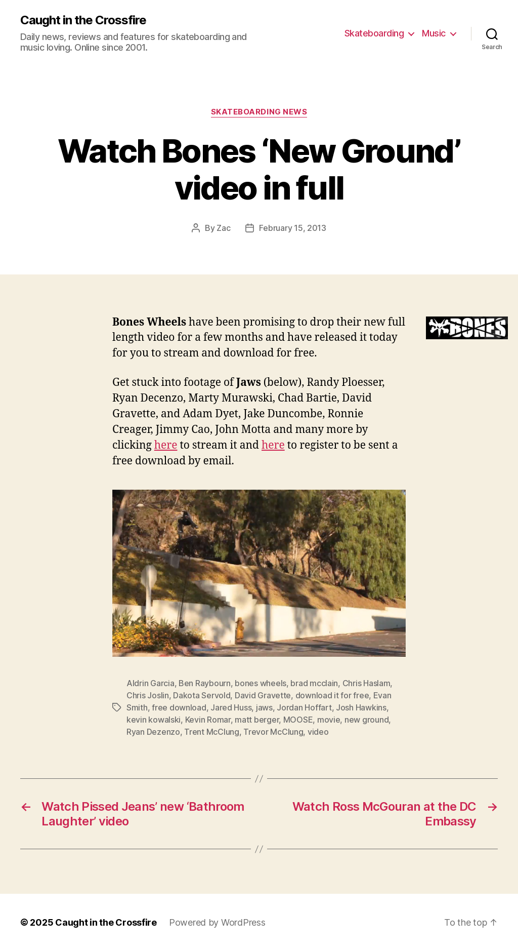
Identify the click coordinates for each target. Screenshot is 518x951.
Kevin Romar (208, 720)
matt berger (257, 720)
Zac (223, 228)
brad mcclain (314, 683)
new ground (366, 720)
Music (434, 33)
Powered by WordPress (217, 922)
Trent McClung (211, 732)
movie (328, 720)
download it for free (332, 695)
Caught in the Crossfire (83, 20)
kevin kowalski (153, 720)
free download (179, 707)
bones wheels (260, 683)
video (318, 732)
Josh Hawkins (361, 707)
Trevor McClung (273, 732)
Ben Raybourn (205, 683)
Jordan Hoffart (304, 707)
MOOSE (298, 720)
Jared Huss (230, 707)
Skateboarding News (259, 111)
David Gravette (263, 695)
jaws (264, 707)
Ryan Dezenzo (153, 732)
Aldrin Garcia (150, 683)
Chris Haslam (366, 683)
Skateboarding (374, 33)
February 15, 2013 (292, 228)
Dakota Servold (201, 695)
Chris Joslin (147, 695)
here (166, 445)
